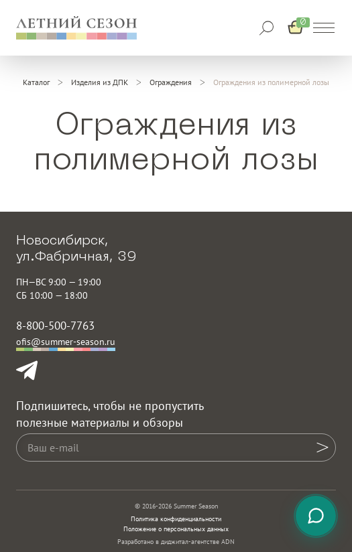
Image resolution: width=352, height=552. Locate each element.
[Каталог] (36, 82)
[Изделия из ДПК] (99, 82)
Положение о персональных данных (176, 529)
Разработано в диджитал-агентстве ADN (176, 541)
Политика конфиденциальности (176, 518)
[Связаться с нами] (316, 516)
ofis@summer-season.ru (65, 342)
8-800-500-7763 (55, 325)
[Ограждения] (171, 82)
